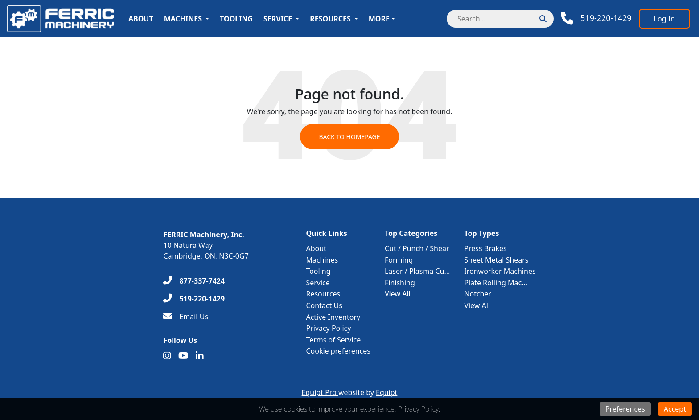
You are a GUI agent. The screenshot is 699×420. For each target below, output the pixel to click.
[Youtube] (183, 355)
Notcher (477, 294)
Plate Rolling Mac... (495, 283)
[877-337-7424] (194, 281)
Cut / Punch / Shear (417, 248)
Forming (399, 260)
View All (398, 294)
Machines (183, 19)
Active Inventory (333, 317)
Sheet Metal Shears (496, 260)
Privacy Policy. (419, 409)
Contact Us (324, 305)
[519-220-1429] (194, 299)
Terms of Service (333, 340)
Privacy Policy (328, 328)
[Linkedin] (200, 355)
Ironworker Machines (499, 271)
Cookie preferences (338, 351)
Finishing (400, 283)
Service (277, 19)
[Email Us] (185, 316)
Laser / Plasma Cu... (417, 271)
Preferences (625, 409)
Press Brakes (485, 248)
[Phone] (596, 18)
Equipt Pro (320, 392)
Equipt (386, 392)
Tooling (236, 19)
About (140, 19)
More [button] (379, 19)
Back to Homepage (349, 136)
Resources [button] (330, 19)
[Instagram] (167, 355)
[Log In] (664, 19)
